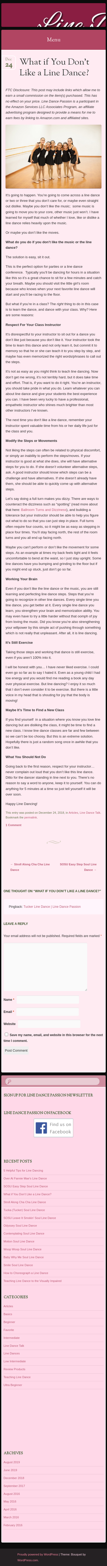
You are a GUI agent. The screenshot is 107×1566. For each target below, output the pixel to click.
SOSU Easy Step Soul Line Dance (26, 1186)
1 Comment (13, 825)
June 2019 (10, 1470)
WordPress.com (27, 1560)
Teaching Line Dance (17, 1377)
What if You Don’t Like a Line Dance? (28, 1194)
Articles (73, 812)
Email (9, 1012)
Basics (8, 1314)
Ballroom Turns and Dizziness (43, 510)
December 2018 (14, 1478)
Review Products (15, 1369)
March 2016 (11, 1517)
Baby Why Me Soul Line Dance (24, 1257)
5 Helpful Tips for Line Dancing (23, 1170)
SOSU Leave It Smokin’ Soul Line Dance (30, 1217)
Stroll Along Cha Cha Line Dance (25, 1202)
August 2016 (12, 1493)
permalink (30, 817)
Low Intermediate (15, 1361)
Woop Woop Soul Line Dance (23, 1249)
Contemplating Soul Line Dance (24, 1233)
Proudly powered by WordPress (37, 1554)
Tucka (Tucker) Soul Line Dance (24, 1210)
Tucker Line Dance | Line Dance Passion (52, 907)
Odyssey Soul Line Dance (20, 1225)
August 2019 (12, 1462)
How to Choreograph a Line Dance (26, 1273)
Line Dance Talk (90, 812)
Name (9, 1000)
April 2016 (10, 1509)
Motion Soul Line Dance (19, 1241)
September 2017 (14, 1485)
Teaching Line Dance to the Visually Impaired (33, 1280)
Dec (8, 61)
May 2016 (10, 1501)
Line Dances (12, 1353)
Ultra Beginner (13, 1385)
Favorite (9, 1329)
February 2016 (13, 1525)
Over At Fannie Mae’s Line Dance (25, 1178)
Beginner (9, 1322)
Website (10, 1024)
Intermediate (12, 1337)
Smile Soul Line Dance (18, 1265)
